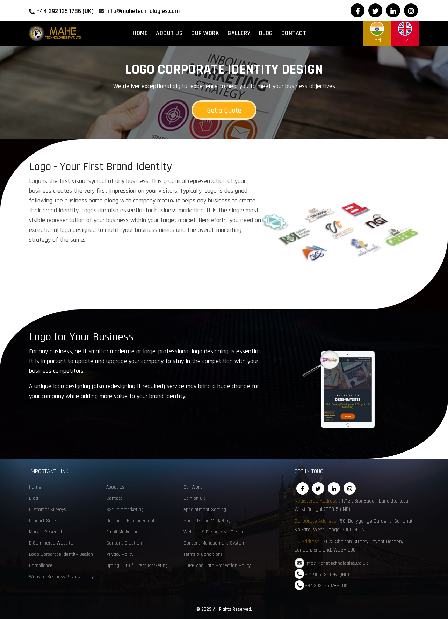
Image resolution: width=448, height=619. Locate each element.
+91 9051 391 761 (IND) (327, 574)
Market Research (46, 532)
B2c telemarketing (125, 509)
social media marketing (207, 521)
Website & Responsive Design (213, 532)
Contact (293, 33)
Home (140, 33)
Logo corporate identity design (61, 554)
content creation (124, 543)
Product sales (43, 521)
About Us (169, 33)
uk (405, 33)
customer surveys (47, 509)
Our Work (205, 33)
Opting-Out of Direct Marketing (137, 565)
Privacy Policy (119, 554)
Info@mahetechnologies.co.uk (337, 563)
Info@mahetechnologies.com (143, 11)
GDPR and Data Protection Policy (217, 565)
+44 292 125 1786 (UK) (65, 11)
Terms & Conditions (203, 554)
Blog (266, 33)
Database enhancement (130, 521)
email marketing (122, 532)
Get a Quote (224, 110)
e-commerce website (51, 543)
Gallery (239, 33)
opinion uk (194, 498)
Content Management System (214, 543)
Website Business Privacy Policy (61, 577)
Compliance (41, 565)
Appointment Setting (204, 509)
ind (377, 33)
